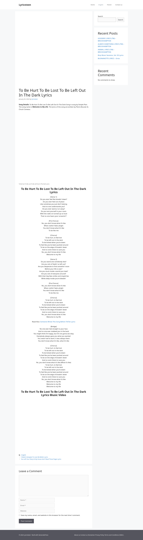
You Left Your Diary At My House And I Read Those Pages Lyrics (41, 459)
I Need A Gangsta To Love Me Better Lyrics (34, 457)
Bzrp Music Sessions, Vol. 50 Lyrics (110, 55)
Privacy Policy (99, 535)
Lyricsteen (25, 4)
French (109, 5)
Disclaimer (91, 535)
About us (77, 535)
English (100, 5)
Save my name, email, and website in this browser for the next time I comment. (50, 515)
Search (100, 16)
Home (93, 5)
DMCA (121, 535)
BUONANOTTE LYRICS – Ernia (109, 58)
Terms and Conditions (112, 535)
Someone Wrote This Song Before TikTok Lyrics (57, 322)
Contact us (118, 5)
